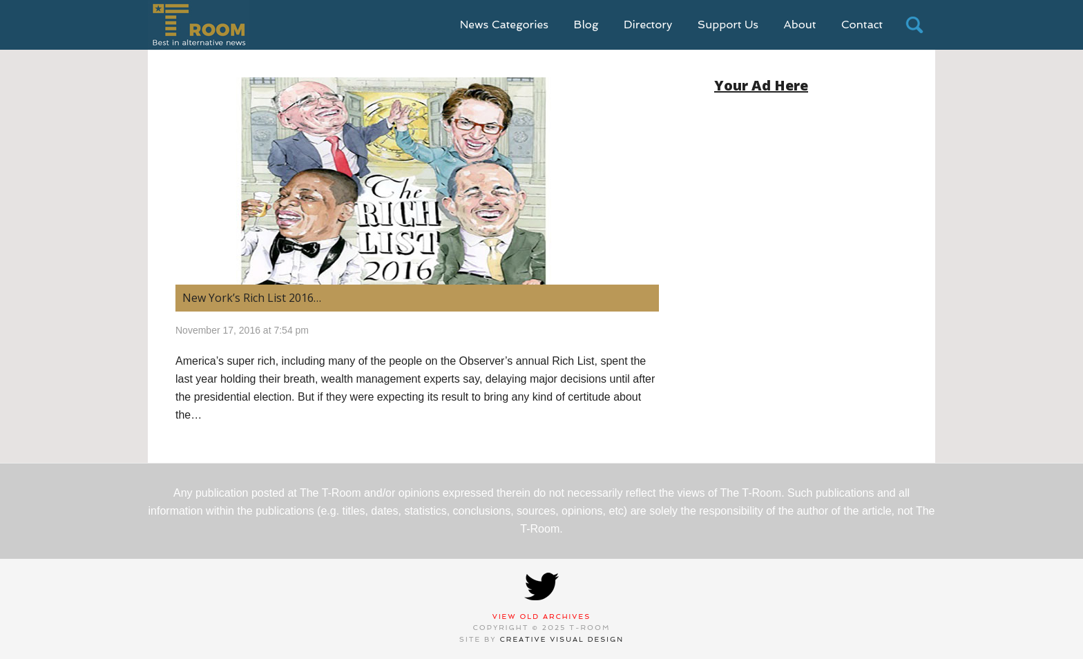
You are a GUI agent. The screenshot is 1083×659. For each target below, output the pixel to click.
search (914, 25)
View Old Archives (541, 616)
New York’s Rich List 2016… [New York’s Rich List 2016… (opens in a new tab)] (251, 297)
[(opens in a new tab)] (417, 181)
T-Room (198, 25)
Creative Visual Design (562, 639)
